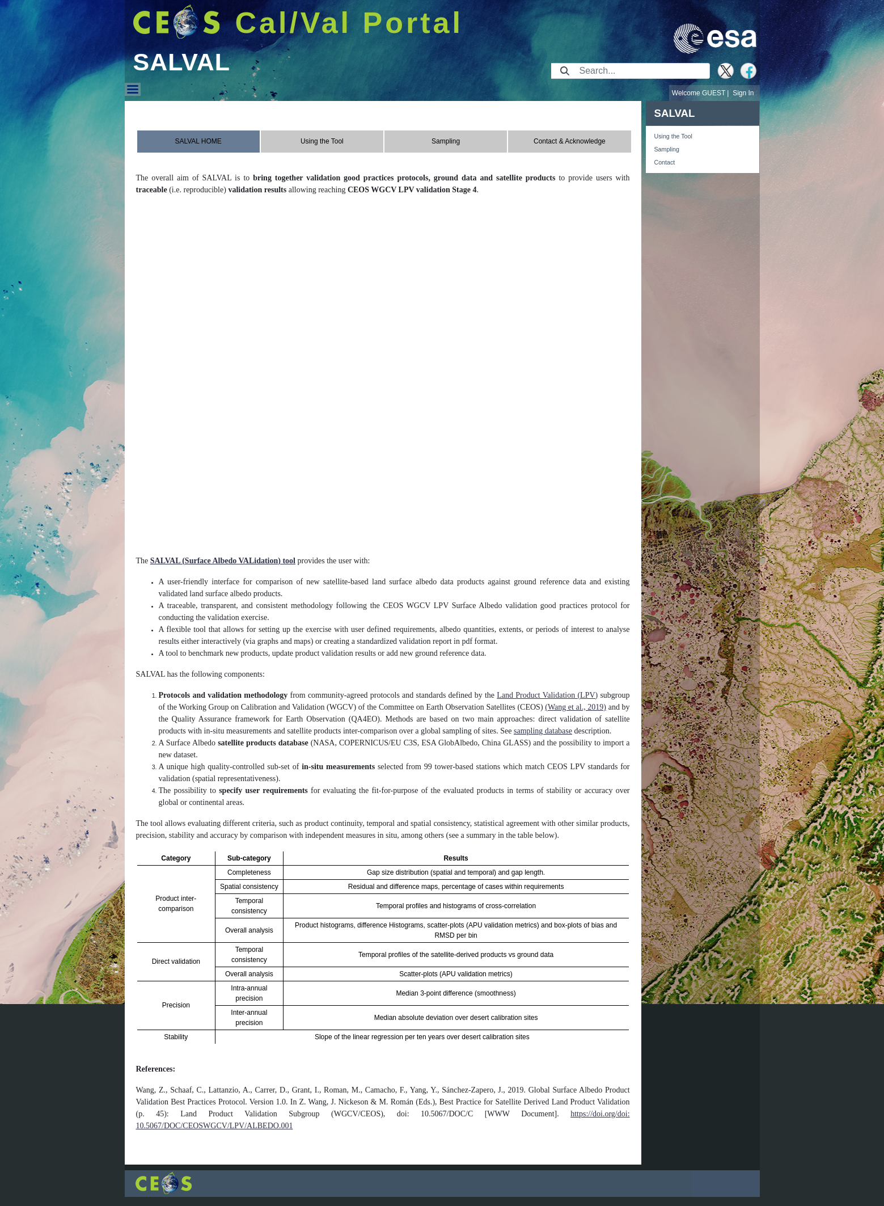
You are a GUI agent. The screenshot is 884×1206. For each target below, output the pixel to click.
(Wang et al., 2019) (575, 707)
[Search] (641, 71)
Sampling (666, 149)
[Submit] (565, 71)
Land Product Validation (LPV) (547, 695)
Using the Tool (673, 136)
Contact (664, 162)
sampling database (543, 731)
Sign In (743, 93)
